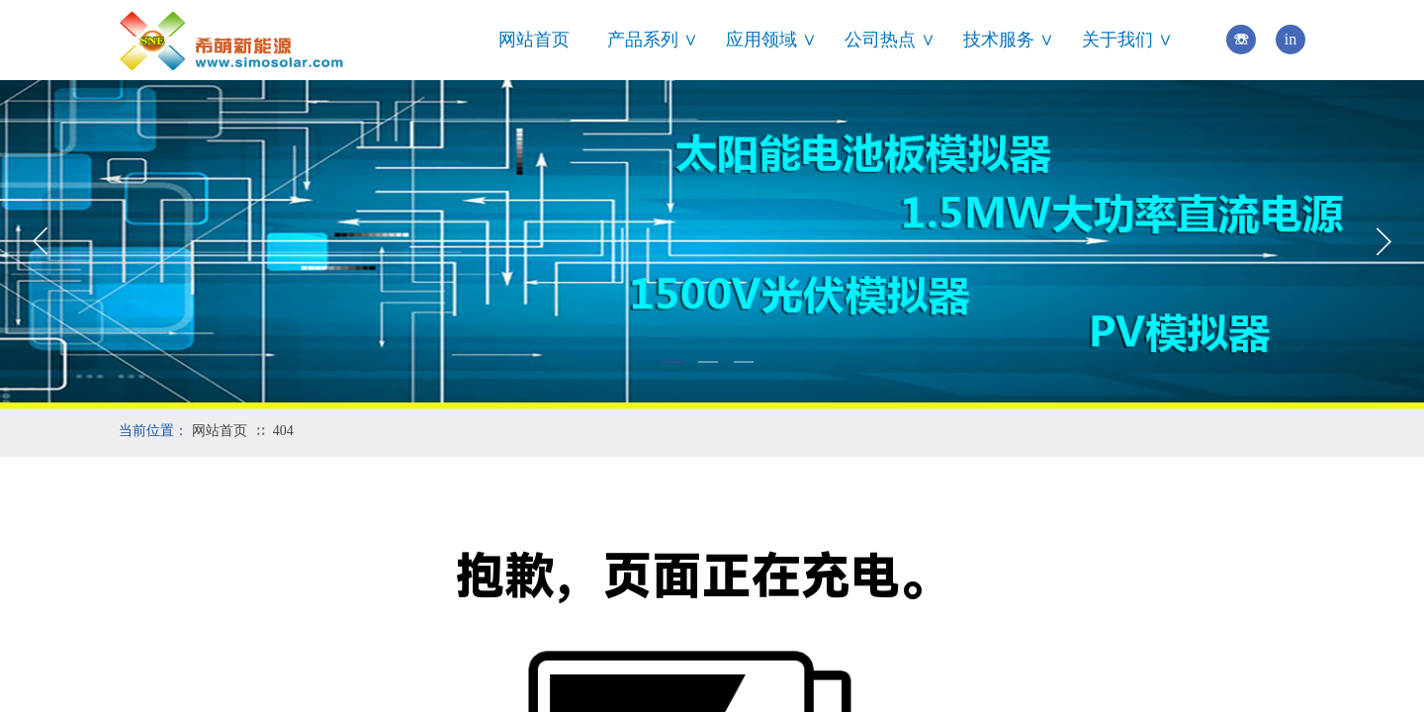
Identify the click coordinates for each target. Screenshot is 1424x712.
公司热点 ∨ (890, 39)
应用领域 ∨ (771, 39)
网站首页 (534, 39)
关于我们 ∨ (1127, 39)
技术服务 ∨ (1008, 39)
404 (283, 430)
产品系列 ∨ (652, 39)
